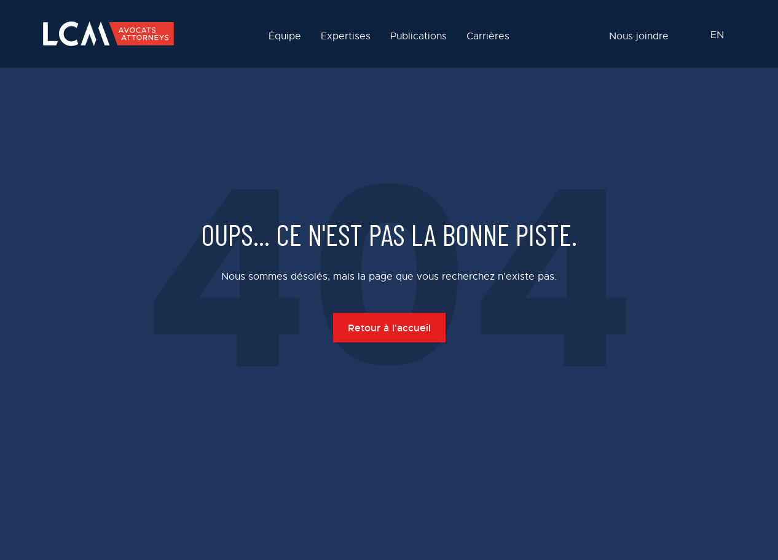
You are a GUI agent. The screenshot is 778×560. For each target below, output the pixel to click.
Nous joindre (639, 36)
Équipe (285, 36)
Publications (418, 36)
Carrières (487, 36)
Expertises (346, 36)
